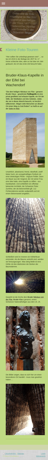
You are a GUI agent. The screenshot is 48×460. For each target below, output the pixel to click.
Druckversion (9, 454)
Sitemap (20, 454)
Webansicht (40, 456)
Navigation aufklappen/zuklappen (24, 3)
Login (43, 454)
